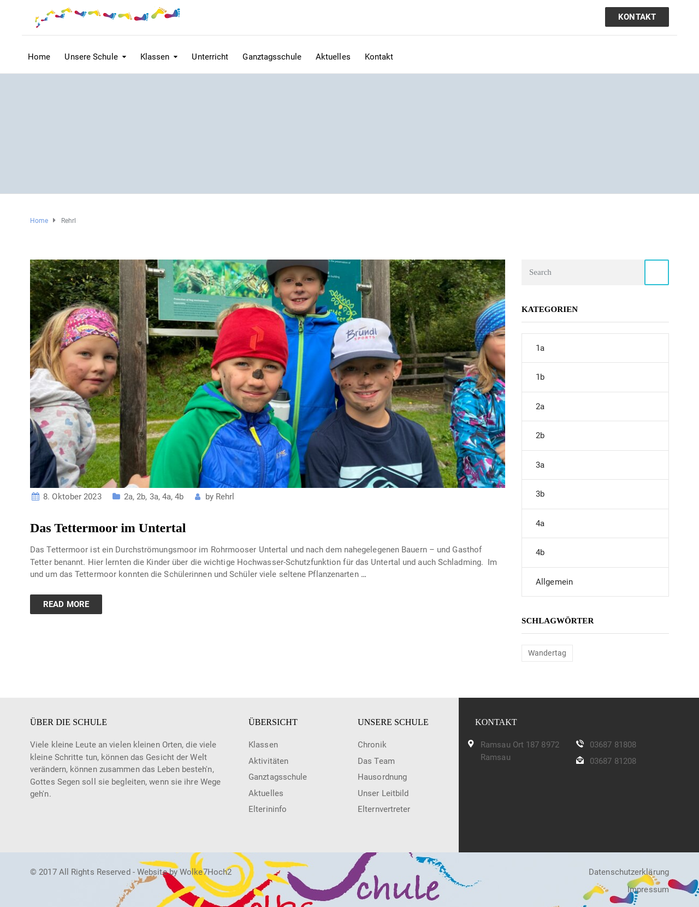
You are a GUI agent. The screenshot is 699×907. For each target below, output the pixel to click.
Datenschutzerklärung (629, 872)
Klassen (155, 57)
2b (141, 497)
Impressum (648, 889)
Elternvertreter (384, 809)
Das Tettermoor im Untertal (108, 528)
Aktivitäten (268, 761)
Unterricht (210, 57)
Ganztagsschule (271, 57)
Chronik (372, 745)
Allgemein (554, 582)
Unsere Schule (90, 57)
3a (154, 497)
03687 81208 (613, 761)
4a (166, 497)
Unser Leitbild (383, 793)
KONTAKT (637, 17)
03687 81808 (613, 745)
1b (540, 377)
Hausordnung (382, 777)
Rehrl (225, 497)
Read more (66, 604)
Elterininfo (267, 809)
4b (179, 497)
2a (128, 497)
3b (540, 494)
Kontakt (379, 57)
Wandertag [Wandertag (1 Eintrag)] (547, 653)
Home (39, 57)
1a (540, 348)
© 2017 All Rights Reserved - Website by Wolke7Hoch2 (131, 872)
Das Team (376, 761)
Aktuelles (333, 57)
